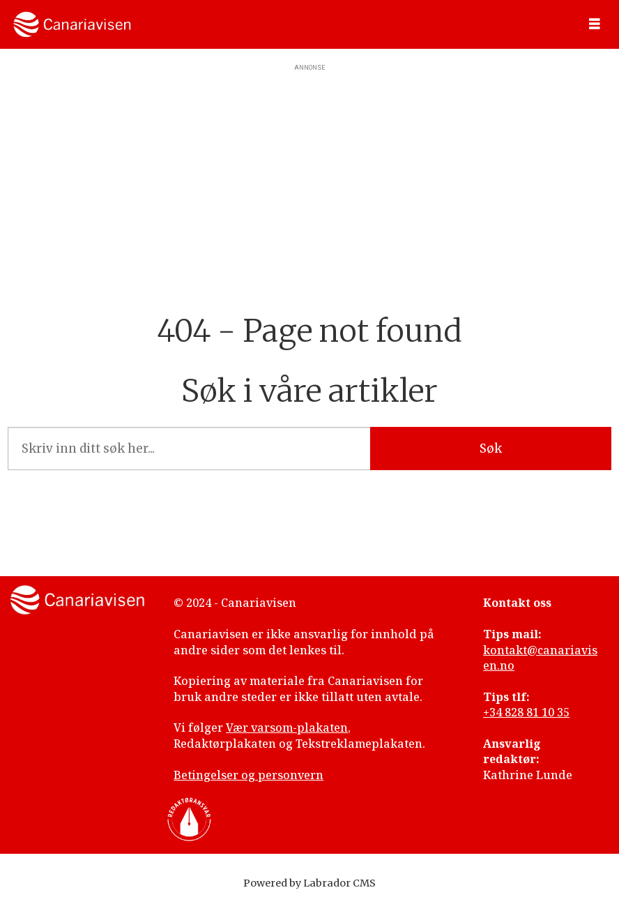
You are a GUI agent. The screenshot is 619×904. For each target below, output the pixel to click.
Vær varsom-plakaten (287, 727)
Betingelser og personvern (248, 775)
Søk (491, 448)
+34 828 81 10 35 (526, 712)
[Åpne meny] (594, 24)
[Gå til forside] (72, 24)
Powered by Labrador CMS (309, 883)
